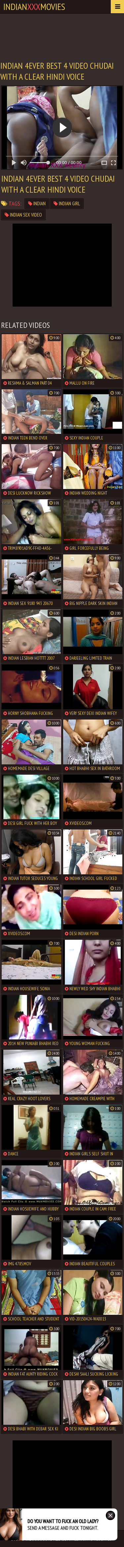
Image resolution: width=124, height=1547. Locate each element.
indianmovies (34, 6)
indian (37, 203)
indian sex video (23, 215)
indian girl (67, 203)
